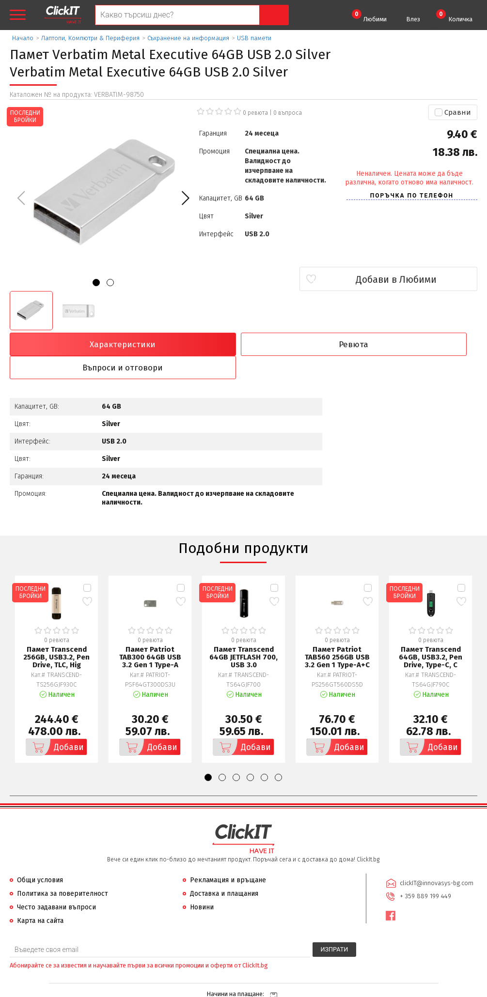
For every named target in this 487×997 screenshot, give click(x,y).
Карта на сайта (40, 898)
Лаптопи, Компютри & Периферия (90, 38)
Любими (369, 16)
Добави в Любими (419, 279)
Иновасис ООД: (192, 989)
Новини (202, 885)
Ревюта (184, 344)
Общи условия (40, 858)
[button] (185, 198)
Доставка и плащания (224, 871)
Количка (454, 16)
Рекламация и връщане (228, 858)
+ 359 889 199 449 (425, 872)
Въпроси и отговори (302, 344)
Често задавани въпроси (56, 885)
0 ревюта (255, 112)
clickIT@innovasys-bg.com (436, 860)
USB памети (254, 38)
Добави (55, 725)
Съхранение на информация (188, 38)
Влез (413, 19)
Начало (22, 38)
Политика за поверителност (62, 871)
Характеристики (66, 344)
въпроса (287, 112)
